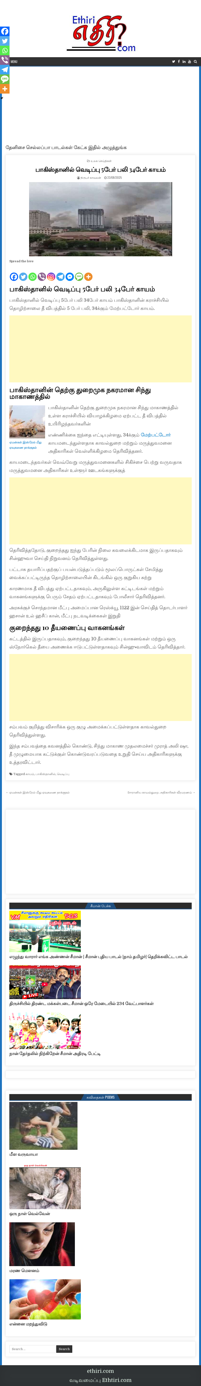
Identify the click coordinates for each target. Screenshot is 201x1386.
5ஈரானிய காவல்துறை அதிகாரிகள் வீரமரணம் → (162, 792)
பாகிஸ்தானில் (46, 774)
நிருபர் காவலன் (91, 177)
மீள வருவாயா (23, 1154)
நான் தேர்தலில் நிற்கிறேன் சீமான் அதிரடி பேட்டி (55, 1053)
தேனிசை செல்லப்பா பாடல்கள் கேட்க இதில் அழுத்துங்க (66, 147)
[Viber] (42, 273)
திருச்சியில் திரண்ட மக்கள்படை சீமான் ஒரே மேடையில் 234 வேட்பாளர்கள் (81, 1003)
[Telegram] (60, 273)
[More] (88, 273)
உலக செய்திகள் (101, 161)
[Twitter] (23, 273)
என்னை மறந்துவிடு (28, 1324)
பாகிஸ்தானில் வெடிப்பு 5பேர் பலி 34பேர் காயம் (100, 169)
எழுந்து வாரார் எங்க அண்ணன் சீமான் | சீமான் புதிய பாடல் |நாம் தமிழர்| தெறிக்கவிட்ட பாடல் (98, 956)
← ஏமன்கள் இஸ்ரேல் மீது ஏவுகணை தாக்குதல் (37, 792)
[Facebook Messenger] (70, 273)
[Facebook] (14, 273)
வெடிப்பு (63, 774)
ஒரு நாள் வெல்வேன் (29, 1213)
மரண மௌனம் (24, 1270)
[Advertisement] (100, 102)
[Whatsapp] (32, 273)
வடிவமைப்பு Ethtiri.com (100, 1380)
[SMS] (79, 273)
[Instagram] (51, 273)
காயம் (30, 774)
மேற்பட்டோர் (154, 435)
